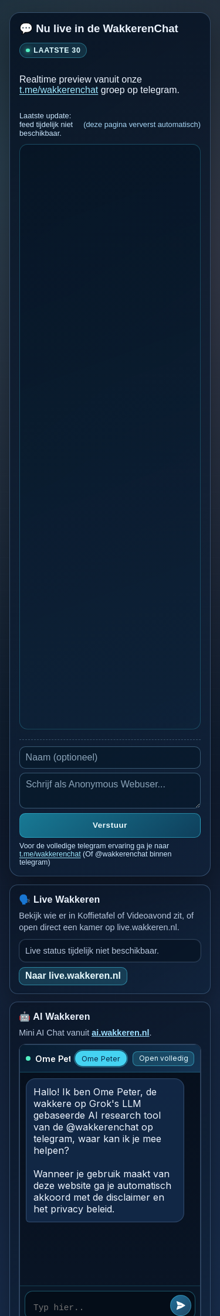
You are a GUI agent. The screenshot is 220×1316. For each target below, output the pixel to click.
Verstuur (110, 825)
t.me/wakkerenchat (58, 90)
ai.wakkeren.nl (120, 1032)
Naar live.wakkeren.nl (73, 976)
